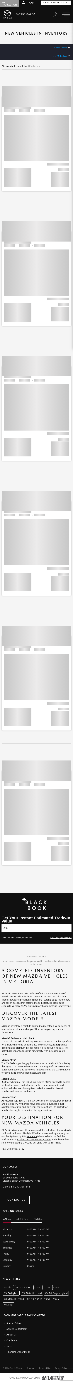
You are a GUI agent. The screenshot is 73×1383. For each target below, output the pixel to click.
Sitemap (31, 1368)
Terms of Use (45, 1368)
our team (32, 1136)
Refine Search (60, 47)
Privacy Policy (61, 1368)
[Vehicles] (36, 928)
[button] (36, 132)
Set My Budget (60, 56)
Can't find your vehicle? (61, 937)
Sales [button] (7, 1218)
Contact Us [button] (16, 1199)
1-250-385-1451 (22, 1186)
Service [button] (22, 1218)
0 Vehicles (34, 66)
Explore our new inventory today (34, 1139)
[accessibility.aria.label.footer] (53, 1378)
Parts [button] (38, 1218)
